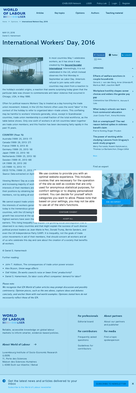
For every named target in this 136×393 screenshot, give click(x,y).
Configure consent (68, 212)
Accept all (68, 219)
